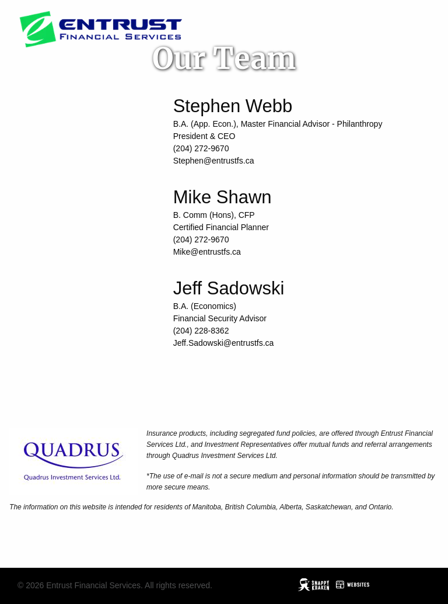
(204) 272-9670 (201, 148)
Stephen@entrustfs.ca (213, 160)
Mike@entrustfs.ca (207, 251)
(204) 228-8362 (201, 330)
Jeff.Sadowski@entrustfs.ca (223, 343)
